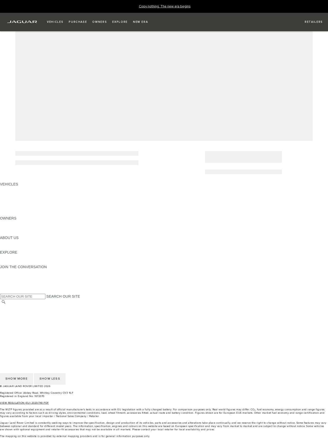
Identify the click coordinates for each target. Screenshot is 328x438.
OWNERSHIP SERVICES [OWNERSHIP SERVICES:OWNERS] (21, 223)
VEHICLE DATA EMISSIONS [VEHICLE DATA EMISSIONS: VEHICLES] (23, 208)
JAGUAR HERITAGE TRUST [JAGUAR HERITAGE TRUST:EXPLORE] (24, 262)
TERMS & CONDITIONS (20, 317)
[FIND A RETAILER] (309, 22)
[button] (55, 22)
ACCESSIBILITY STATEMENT (25, 337)
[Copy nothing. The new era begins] (165, 6)
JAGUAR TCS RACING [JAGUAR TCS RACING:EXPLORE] (19, 257)
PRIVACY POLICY (15, 327)
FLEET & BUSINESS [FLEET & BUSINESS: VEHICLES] (17, 204)
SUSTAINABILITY (14, 247)
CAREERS (9, 312)
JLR (3, 243)
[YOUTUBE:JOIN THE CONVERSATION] (11, 281)
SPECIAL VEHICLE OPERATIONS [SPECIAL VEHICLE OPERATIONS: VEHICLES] (28, 199)
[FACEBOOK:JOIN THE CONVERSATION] (12, 286)
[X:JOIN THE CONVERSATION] (3, 291)
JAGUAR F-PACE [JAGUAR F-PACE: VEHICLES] (14, 189)
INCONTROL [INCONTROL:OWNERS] (11, 228)
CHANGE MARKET (16, 307)
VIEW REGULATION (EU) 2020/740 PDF (24, 403)
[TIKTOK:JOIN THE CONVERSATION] (8, 277)
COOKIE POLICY (14, 332)
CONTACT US (12, 322)
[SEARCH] (3, 302)
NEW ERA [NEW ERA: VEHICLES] (8, 213)
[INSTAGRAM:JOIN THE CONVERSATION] (13, 272)
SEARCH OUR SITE (63, 296)
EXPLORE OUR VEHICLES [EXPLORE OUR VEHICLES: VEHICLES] (23, 194)
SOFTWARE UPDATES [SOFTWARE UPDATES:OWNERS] (19, 233)
